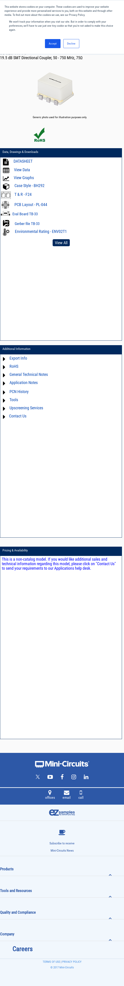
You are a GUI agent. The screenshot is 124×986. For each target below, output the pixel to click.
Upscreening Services (26, 407)
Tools (13, 399)
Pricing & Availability (15, 550)
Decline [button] (71, 43)
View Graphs (24, 177)
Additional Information (16, 349)
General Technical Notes (28, 374)
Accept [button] (53, 43)
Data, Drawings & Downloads (20, 152)
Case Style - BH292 (29, 185)
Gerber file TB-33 (27, 223)
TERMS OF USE (51, 961)
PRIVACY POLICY (71, 961)
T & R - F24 (23, 194)
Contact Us (17, 416)
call (81, 795)
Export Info (18, 358)
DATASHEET (23, 161)
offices (50, 795)
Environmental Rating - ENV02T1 (41, 231)
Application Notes (23, 382)
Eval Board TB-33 (25, 214)
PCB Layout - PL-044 (30, 204)
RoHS (13, 366)
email (67, 795)
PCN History (19, 391)
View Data (22, 169)
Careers (22, 949)
